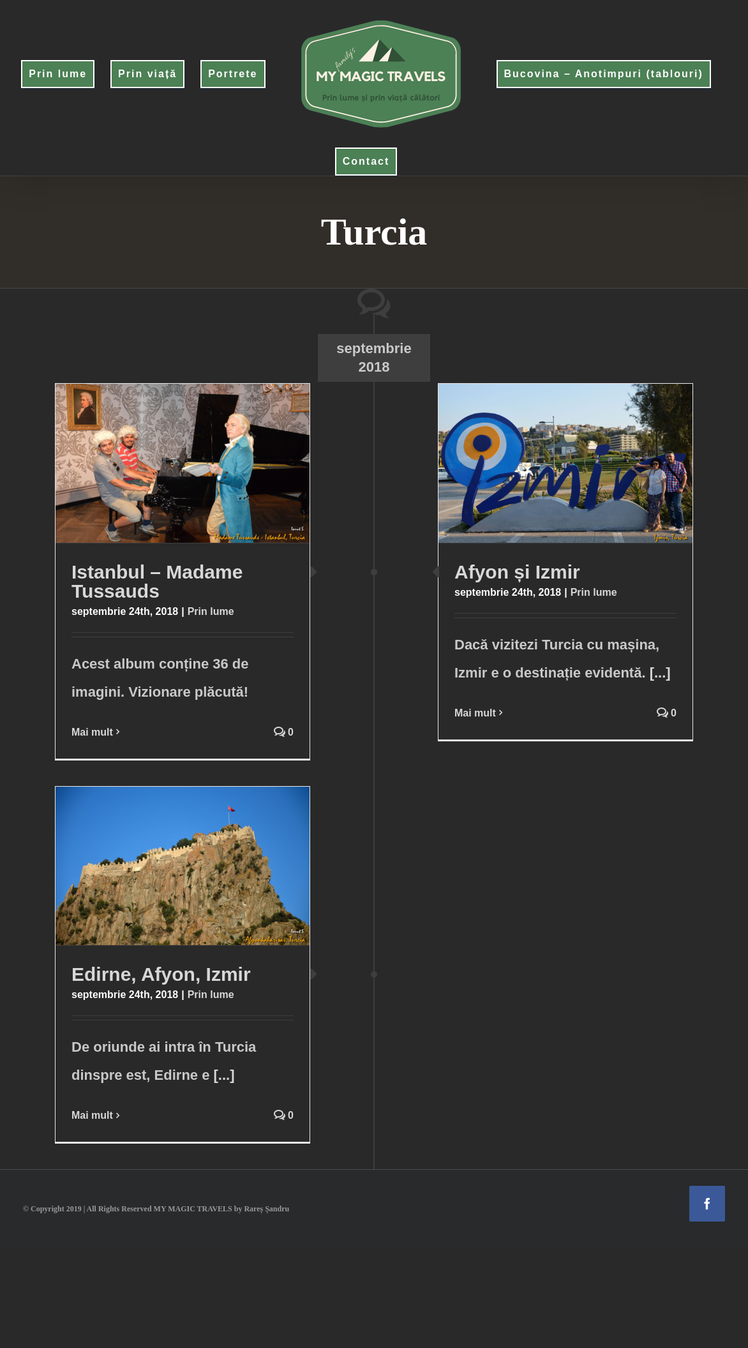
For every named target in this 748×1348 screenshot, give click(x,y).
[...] (660, 673)
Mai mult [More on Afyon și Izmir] (475, 713)
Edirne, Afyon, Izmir (161, 974)
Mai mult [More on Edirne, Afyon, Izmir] (92, 1115)
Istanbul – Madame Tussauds (157, 581)
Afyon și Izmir (517, 571)
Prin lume (211, 611)
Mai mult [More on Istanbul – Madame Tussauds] (92, 732)
